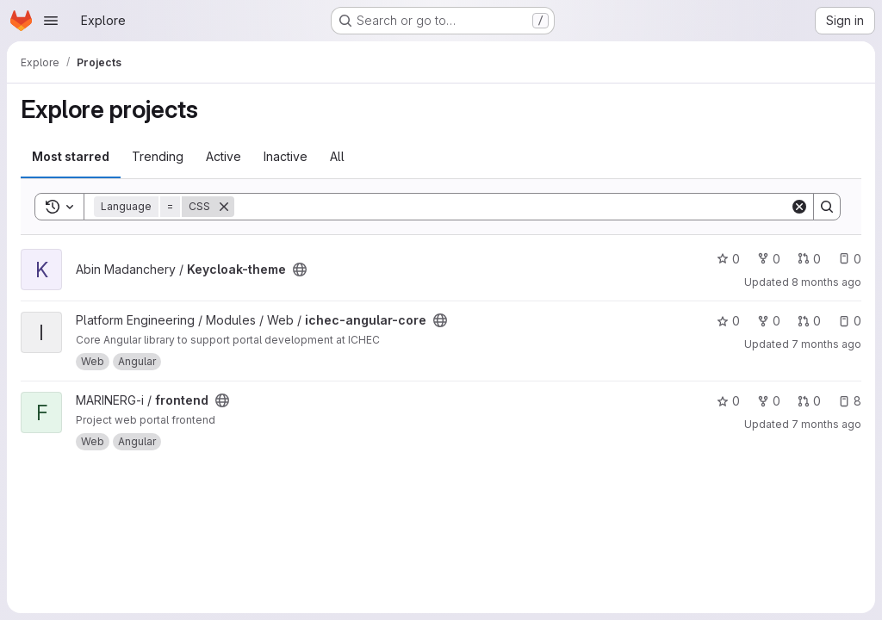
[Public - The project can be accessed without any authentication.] (300, 269)
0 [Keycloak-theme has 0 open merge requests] (809, 258)
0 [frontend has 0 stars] (728, 401)
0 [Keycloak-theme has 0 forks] (768, 258)
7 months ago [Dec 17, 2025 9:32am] (826, 424)
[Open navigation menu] (51, 20)
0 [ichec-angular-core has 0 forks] (768, 320)
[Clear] (799, 206)
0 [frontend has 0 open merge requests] (809, 401)
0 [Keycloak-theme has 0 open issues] (849, 258)
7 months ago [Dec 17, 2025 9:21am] (826, 344)
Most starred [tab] (70, 156)
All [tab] (337, 156)
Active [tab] (223, 156)
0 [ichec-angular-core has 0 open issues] (849, 320)
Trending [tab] (157, 156)
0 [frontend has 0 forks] (768, 401)
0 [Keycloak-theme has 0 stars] (728, 258)
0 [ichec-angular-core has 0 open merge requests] (809, 320)
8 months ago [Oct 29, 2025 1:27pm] (826, 282)
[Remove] (224, 206)
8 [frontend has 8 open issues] (849, 401)
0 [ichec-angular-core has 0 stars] (728, 320)
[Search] (512, 206)
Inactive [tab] (285, 156)
